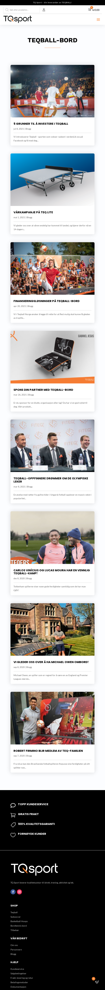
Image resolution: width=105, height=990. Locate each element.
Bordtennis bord (18, 925)
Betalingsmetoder (19, 982)
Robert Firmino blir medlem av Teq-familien (48, 751)
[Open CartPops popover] (97, 982)
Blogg (28, 128)
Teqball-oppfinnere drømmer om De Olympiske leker (51, 479)
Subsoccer (15, 916)
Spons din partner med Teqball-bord (43, 390)
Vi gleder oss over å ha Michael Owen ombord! (51, 662)
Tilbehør (14, 930)
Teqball (14, 912)
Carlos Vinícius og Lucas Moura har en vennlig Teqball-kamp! (52, 571)
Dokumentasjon (18, 986)
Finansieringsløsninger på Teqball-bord (47, 301)
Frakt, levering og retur (21, 977)
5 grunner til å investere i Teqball (41, 124)
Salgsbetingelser (18, 973)
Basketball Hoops (19, 921)
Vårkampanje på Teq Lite (33, 212)
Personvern (16, 949)
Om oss (14, 945)
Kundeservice (17, 969)
